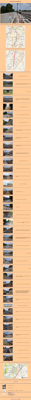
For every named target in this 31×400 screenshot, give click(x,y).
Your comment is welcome (16, 399)
